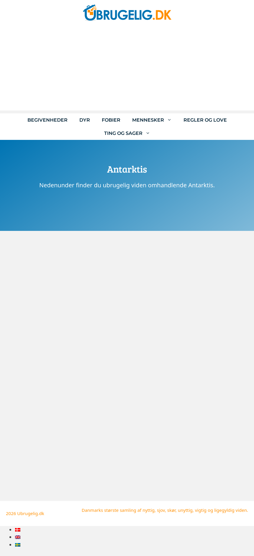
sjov (161, 510)
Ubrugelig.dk (30, 513)
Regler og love (205, 120)
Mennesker (155, 120)
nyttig (148, 510)
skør (171, 510)
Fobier (111, 120)
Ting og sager (130, 133)
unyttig (185, 510)
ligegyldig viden (230, 510)
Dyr (84, 120)
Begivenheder (47, 120)
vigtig (201, 510)
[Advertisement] (127, 69)
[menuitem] (17, 529)
